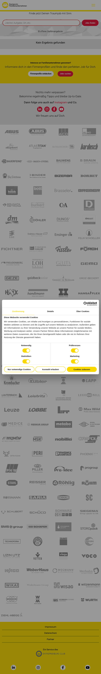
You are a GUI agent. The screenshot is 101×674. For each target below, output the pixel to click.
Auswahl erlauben (50, 369)
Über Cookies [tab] (82, 311)
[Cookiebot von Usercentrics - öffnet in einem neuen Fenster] (85, 304)
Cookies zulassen (82, 369)
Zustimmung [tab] (18, 311)
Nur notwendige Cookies (19, 369)
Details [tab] (50, 311)
